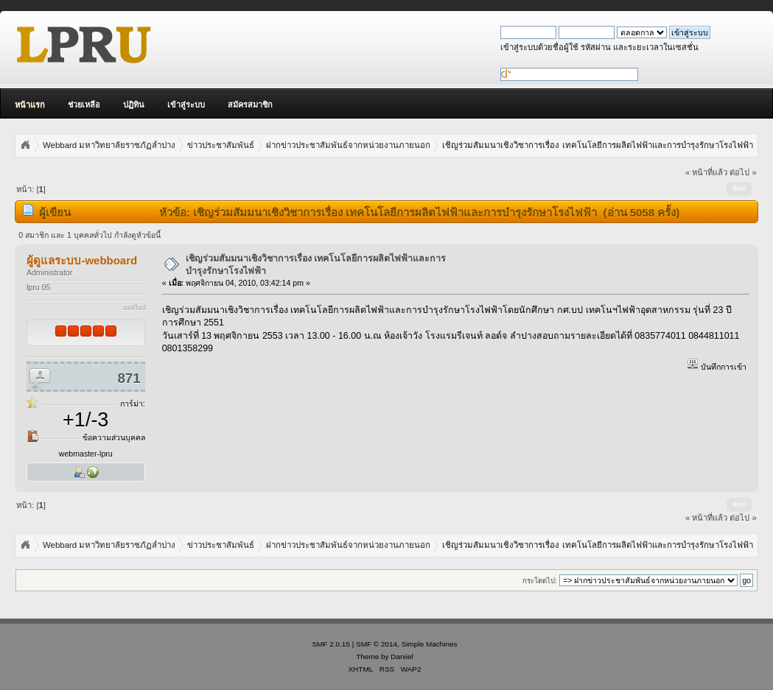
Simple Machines (430, 644)
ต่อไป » (743, 172)
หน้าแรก (30, 104)
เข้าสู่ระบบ (186, 104)
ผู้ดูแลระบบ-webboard (82, 260)
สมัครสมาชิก (250, 104)
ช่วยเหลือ (84, 104)
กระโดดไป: (539, 581)
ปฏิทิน (133, 104)
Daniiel (402, 656)
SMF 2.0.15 (331, 644)
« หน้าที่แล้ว (706, 172)
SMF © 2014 (376, 644)
